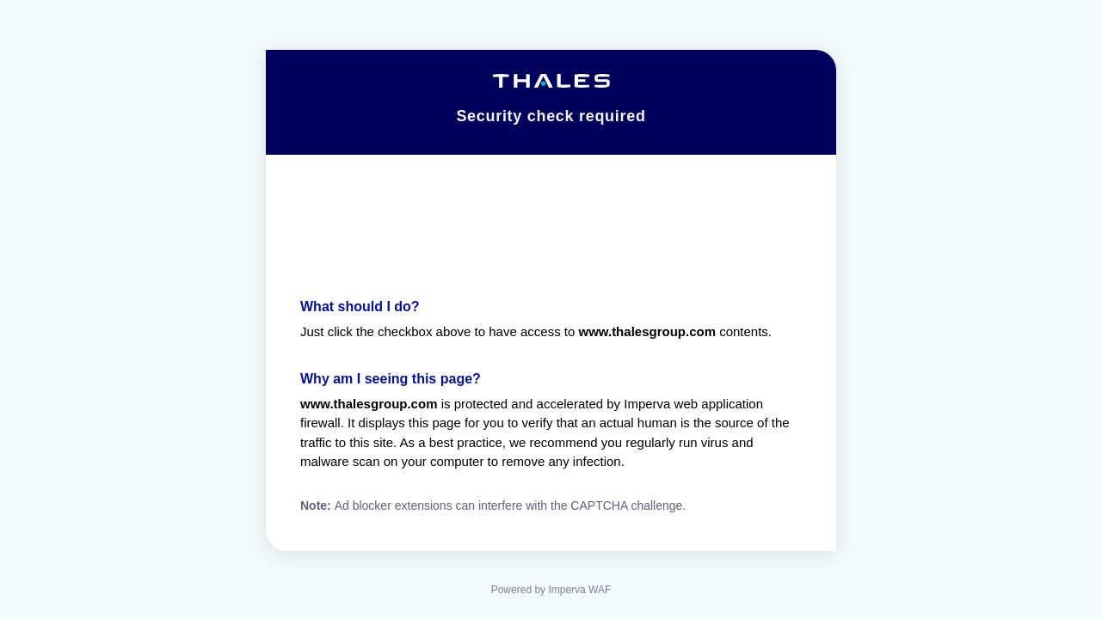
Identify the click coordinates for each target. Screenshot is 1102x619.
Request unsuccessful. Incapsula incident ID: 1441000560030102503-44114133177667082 (551, 309)
